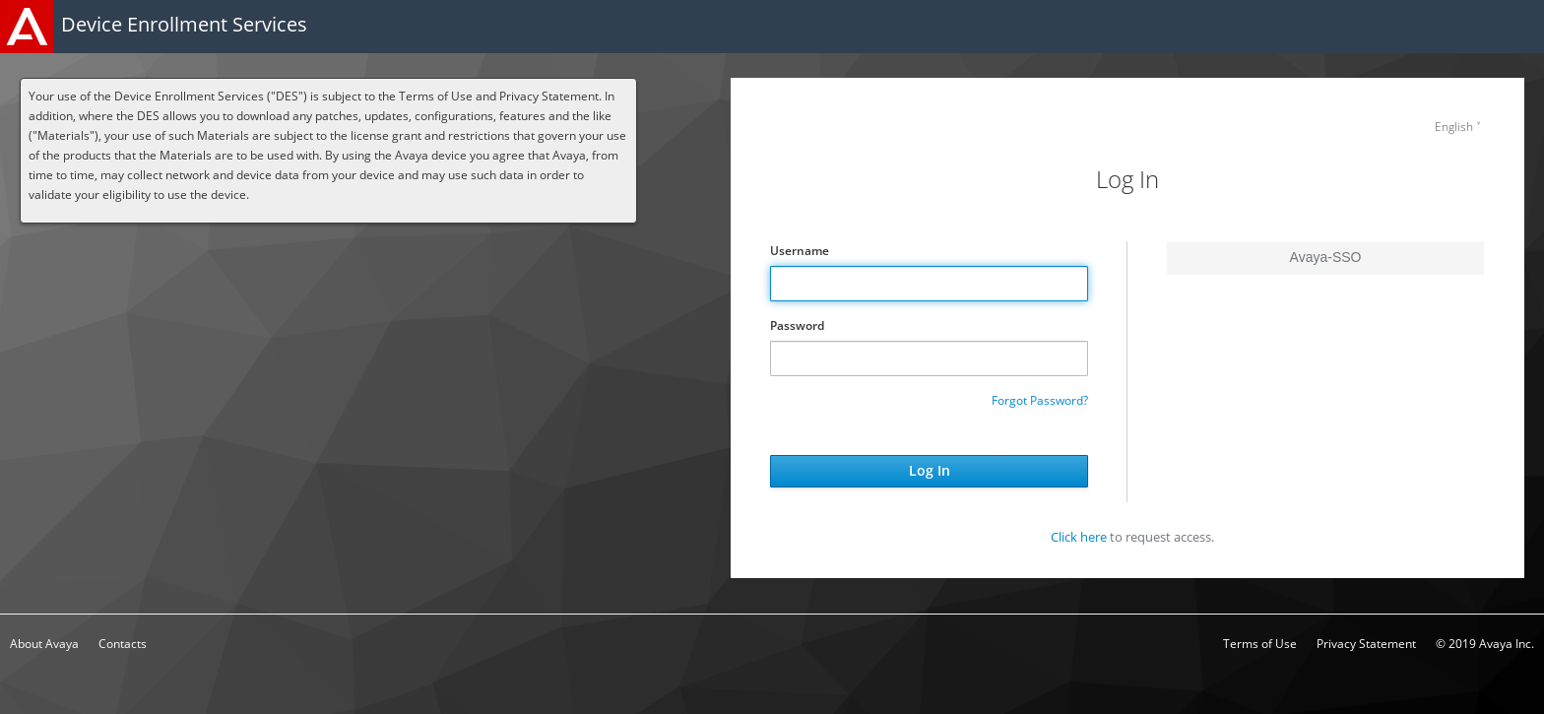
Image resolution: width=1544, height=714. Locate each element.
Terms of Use (1260, 643)
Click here (1079, 537)
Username (799, 250)
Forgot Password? (1040, 400)
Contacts (122, 643)
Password (797, 325)
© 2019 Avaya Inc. (1485, 643)
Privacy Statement (1366, 643)
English (1454, 126)
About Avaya (44, 643)
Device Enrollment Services (184, 24)
